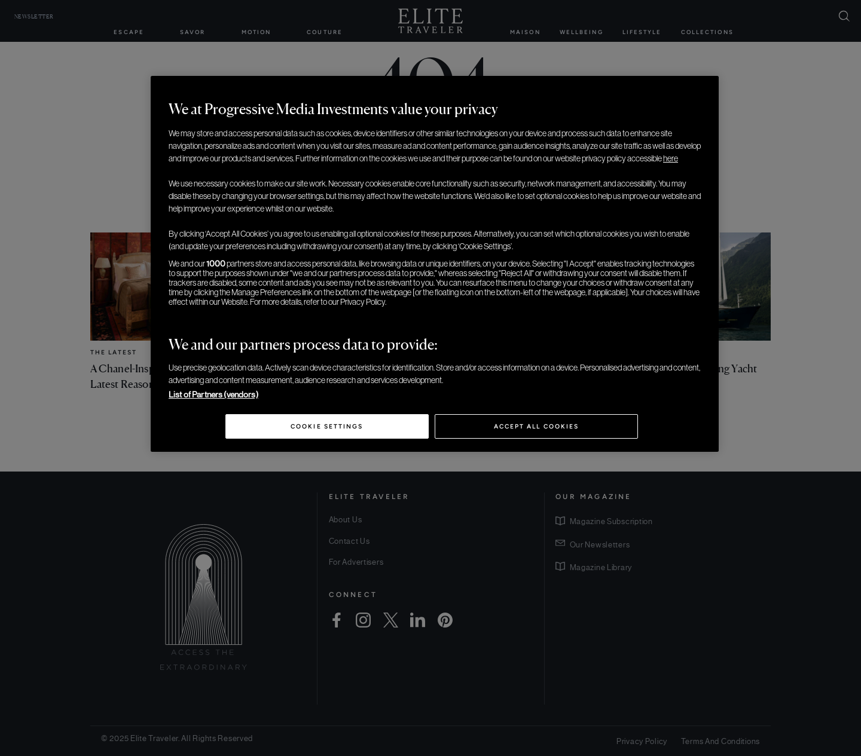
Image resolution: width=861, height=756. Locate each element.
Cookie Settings (327, 426)
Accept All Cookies (536, 426)
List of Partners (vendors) (213, 394)
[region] (435, 264)
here (670, 158)
